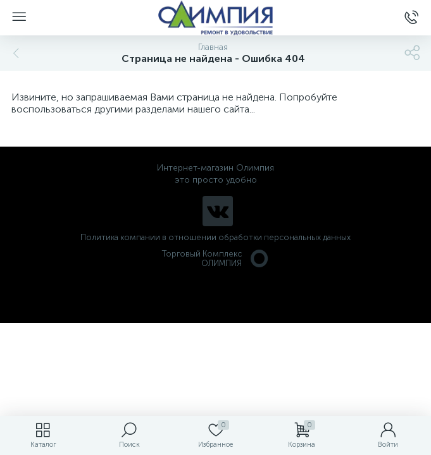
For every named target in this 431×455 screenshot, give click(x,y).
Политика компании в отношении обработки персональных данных (215, 237)
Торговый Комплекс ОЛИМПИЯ (216, 258)
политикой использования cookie (291, 348)
